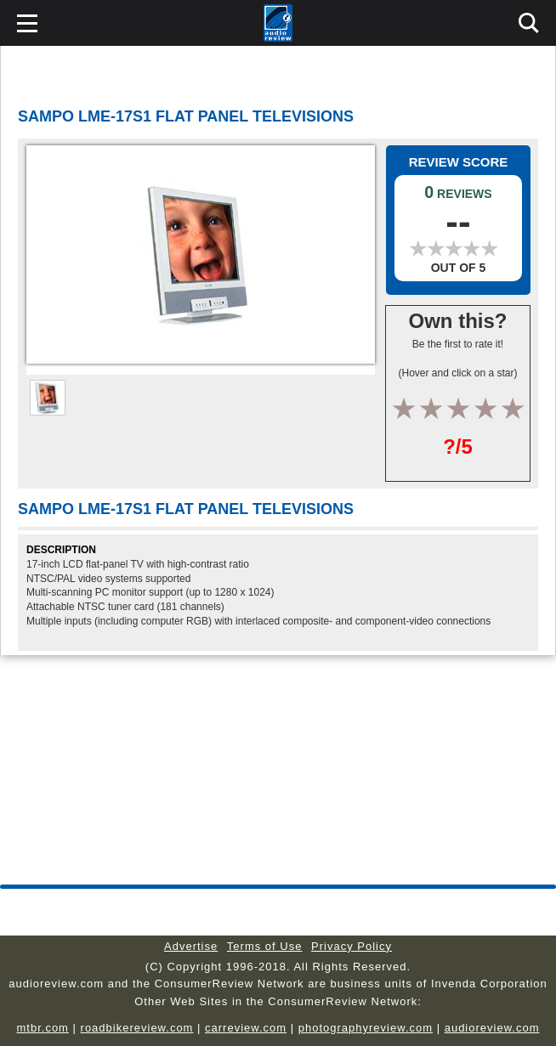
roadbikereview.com (137, 1027)
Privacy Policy (351, 946)
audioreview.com (492, 1027)
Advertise (191, 946)
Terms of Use (265, 946)
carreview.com (246, 1027)
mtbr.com (42, 1027)
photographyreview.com (365, 1027)
